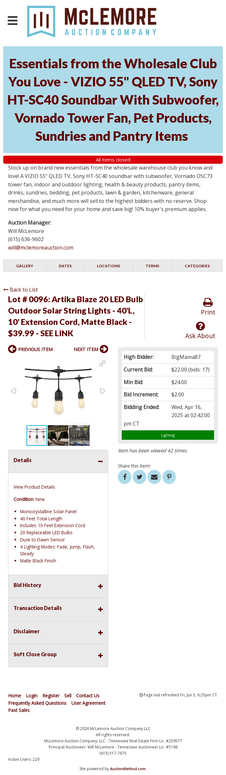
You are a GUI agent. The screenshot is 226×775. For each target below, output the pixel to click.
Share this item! (134, 466)
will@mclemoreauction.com (40, 247)
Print (208, 306)
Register (50, 695)
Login (31, 695)
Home (14, 695)
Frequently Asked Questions (37, 703)
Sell (67, 695)
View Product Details (34, 487)
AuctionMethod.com (128, 768)
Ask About (200, 330)
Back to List (20, 289)
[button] (102, 363)
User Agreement (88, 703)
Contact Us (87, 695)
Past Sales (19, 710)
